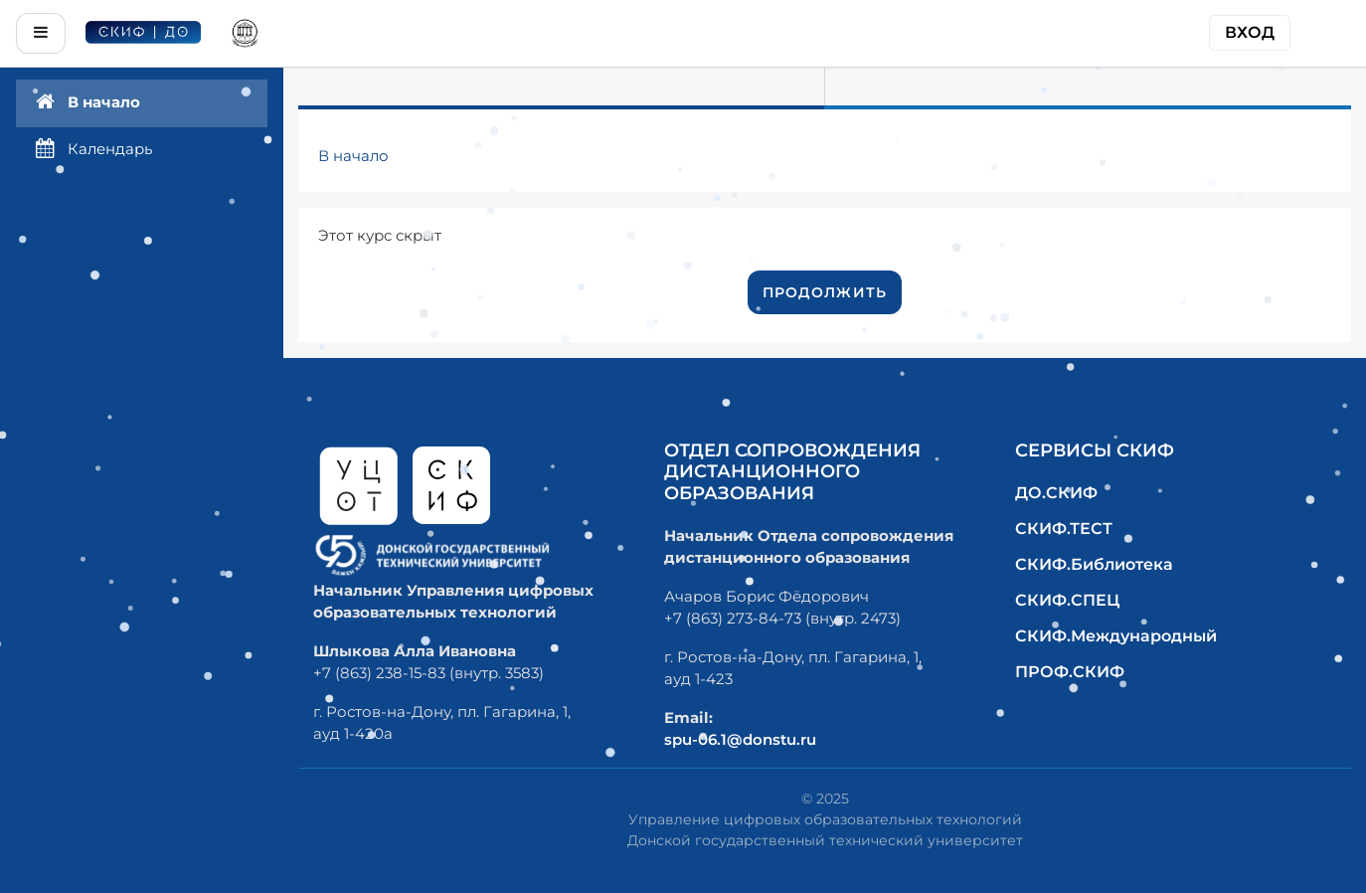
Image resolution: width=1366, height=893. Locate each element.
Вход (1250, 32)
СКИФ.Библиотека (1094, 564)
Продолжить (825, 292)
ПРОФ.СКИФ (1069, 671)
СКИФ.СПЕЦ (1067, 600)
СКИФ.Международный (1116, 635)
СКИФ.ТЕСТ (1063, 528)
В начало (353, 155)
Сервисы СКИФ (1094, 450)
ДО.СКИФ (1056, 492)
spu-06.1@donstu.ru (740, 739)
